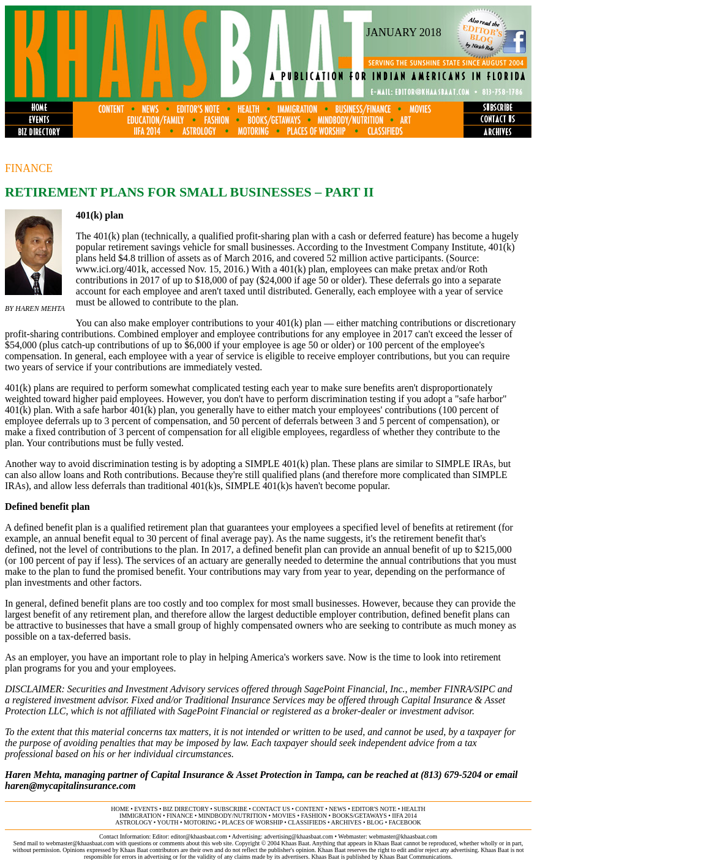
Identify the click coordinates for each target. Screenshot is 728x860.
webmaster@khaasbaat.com (403, 836)
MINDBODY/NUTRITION (232, 815)
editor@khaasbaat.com (199, 836)
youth (167, 822)
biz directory (186, 809)
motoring (200, 822)
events (145, 809)
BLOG (375, 822)
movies (284, 815)
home (120, 809)
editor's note (373, 809)
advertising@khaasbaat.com (298, 836)
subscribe (230, 809)
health (414, 809)
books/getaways (359, 815)
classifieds (307, 822)
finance (180, 815)
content (309, 809)
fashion (314, 815)
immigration (140, 815)
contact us (271, 809)
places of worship (252, 822)
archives (346, 822)
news (337, 809)
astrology (133, 822)
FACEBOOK (405, 822)
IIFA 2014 (404, 815)
